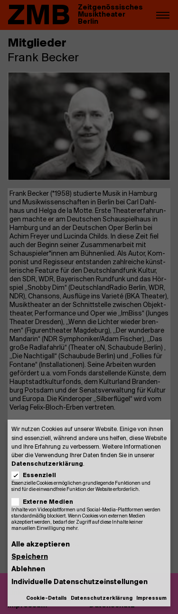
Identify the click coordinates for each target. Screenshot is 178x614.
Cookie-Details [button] (46, 598)
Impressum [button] (151, 598)
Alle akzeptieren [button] (40, 544)
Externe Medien (45, 502)
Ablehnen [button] (28, 569)
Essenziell (36, 475)
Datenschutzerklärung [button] (101, 598)
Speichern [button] (29, 557)
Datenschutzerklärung (47, 464)
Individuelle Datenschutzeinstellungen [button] (79, 582)
